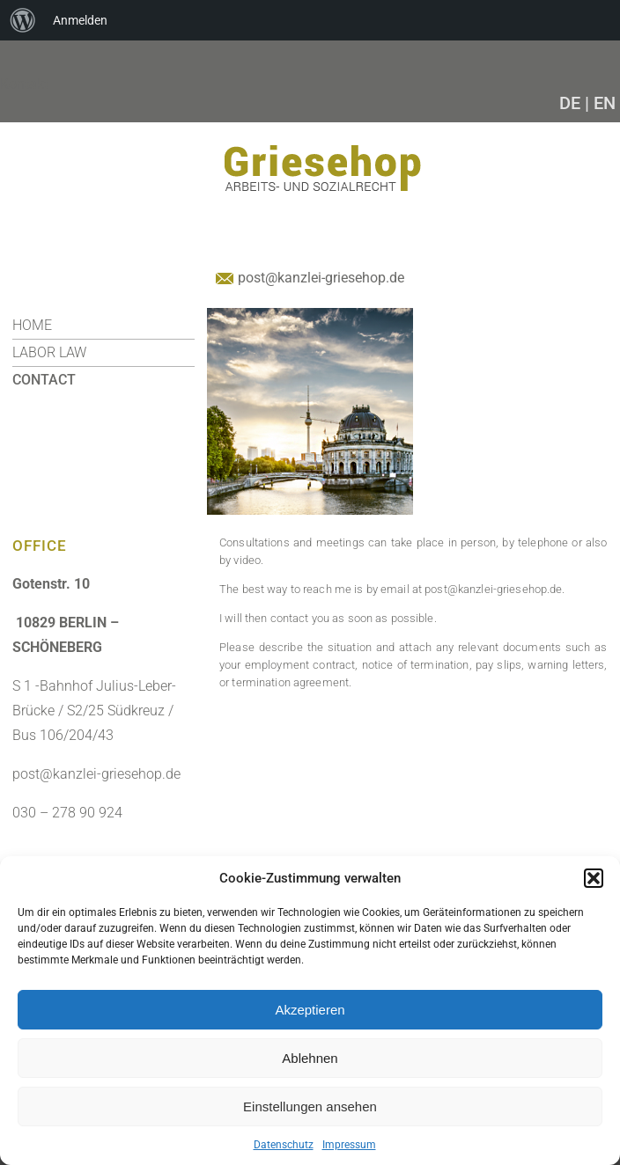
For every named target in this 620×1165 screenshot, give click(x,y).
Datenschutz (284, 1145)
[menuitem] (23, 20)
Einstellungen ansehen (310, 1106)
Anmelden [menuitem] (80, 20)
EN (605, 103)
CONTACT (44, 379)
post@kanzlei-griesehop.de (321, 277)
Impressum (349, 1145)
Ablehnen (309, 1058)
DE (569, 103)
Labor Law (49, 352)
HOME (32, 325)
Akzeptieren (309, 1009)
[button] (593, 878)
